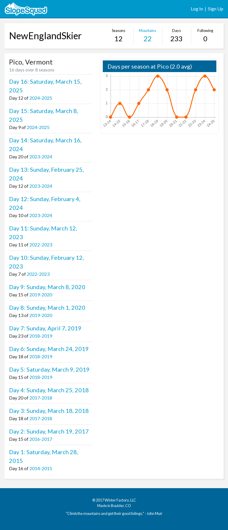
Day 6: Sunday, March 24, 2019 (49, 348)
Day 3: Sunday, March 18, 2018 (49, 410)
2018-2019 (40, 336)
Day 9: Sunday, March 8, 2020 (47, 286)
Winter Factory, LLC (120, 500)
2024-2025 (40, 98)
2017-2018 (40, 397)
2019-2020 (40, 294)
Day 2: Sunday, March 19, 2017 (49, 431)
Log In (197, 8)
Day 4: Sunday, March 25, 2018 (49, 389)
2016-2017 (40, 439)
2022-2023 (40, 244)
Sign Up (215, 8)
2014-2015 (40, 468)
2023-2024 (40, 156)
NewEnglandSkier (45, 35)
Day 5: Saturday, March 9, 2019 (49, 369)
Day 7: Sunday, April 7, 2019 (45, 328)
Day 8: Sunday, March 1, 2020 (47, 307)
